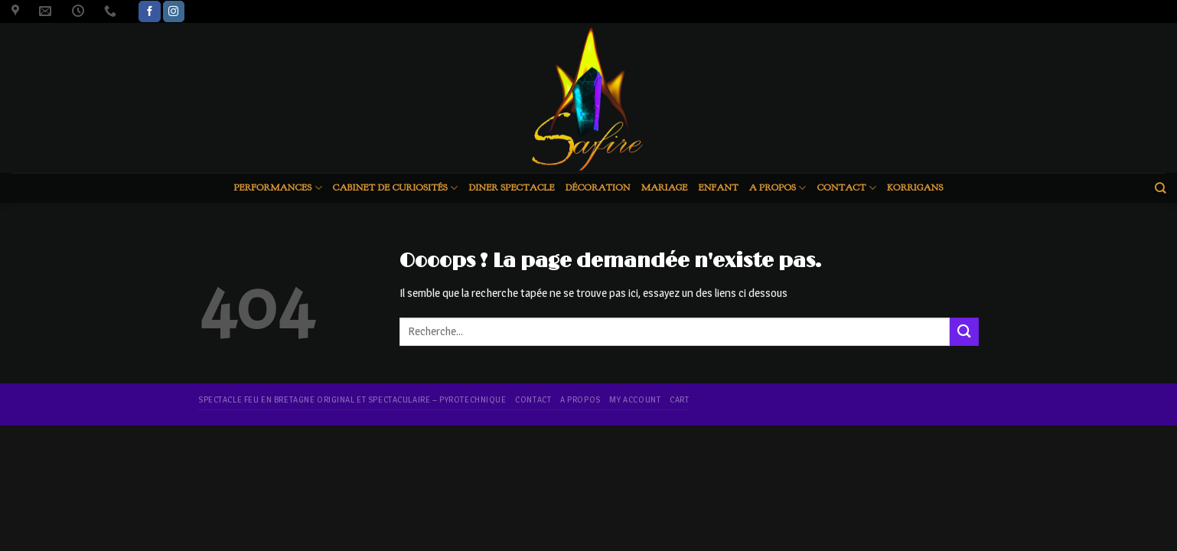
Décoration (598, 187)
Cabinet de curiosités (395, 188)
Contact (846, 188)
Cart (679, 399)
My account (634, 399)
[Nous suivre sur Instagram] (173, 11)
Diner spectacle (511, 187)
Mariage (664, 187)
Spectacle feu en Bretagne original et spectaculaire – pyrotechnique (352, 399)
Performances (277, 188)
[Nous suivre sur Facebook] (149, 11)
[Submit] (964, 332)
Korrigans (915, 187)
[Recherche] (1160, 188)
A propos (778, 188)
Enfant (718, 187)
